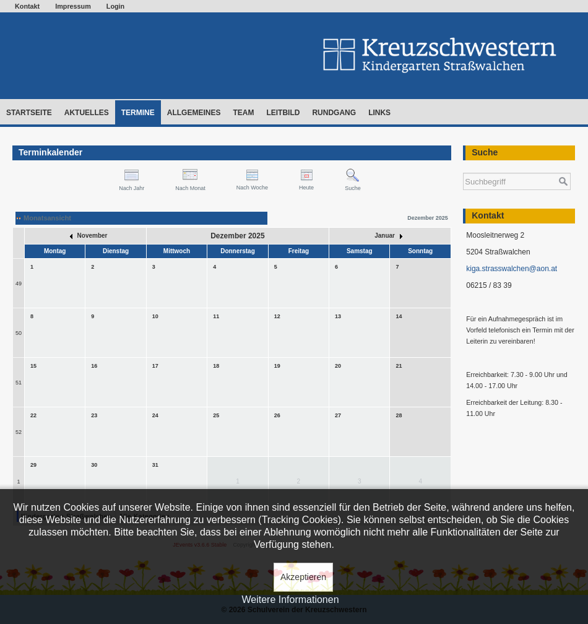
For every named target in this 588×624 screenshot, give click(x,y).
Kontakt (27, 6)
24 (155, 415)
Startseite (29, 112)
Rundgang (334, 112)
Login (115, 6)
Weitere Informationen (290, 599)
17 (155, 366)
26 (277, 415)
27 (338, 415)
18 (216, 366)
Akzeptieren (303, 577)
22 (33, 415)
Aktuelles (86, 112)
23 (94, 415)
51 (18, 382)
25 (216, 415)
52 (18, 432)
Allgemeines (194, 112)
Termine (138, 112)
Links (379, 112)
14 (399, 316)
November (89, 235)
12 (277, 316)
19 (277, 366)
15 (33, 366)
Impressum (73, 6)
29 (33, 465)
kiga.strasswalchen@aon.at (511, 268)
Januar (388, 235)
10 (155, 316)
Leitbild (283, 112)
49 (18, 283)
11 (216, 316)
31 (155, 465)
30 (94, 465)
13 (338, 316)
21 (399, 366)
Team (243, 112)
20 (338, 366)
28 (399, 415)
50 (18, 333)
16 (94, 366)
